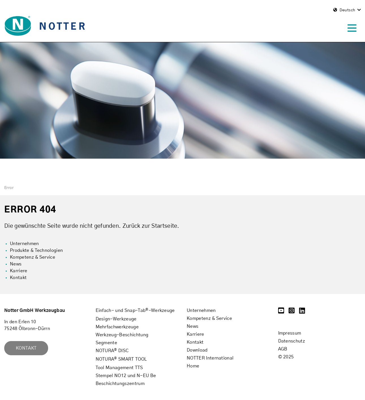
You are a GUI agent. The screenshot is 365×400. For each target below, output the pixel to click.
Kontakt (26, 348)
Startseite (164, 226)
